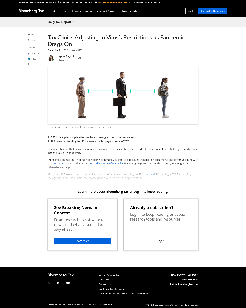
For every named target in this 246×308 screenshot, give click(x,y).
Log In (191, 11)
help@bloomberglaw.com (184, 284)
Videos (88, 11)
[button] (38, 2)
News (64, 11)
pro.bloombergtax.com (111, 289)
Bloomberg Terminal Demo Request (76, 2)
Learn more (82, 241)
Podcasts (76, 11)
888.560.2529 (190, 279)
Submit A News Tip (109, 274)
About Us (104, 279)
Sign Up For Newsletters (213, 11)
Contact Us (105, 284)
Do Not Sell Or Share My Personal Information (123, 293)
